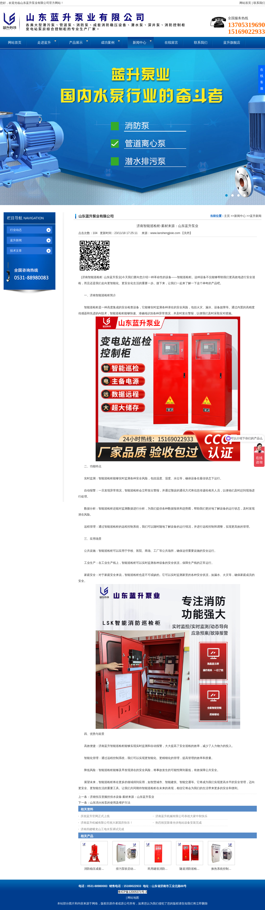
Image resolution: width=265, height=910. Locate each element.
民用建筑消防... (157, 868)
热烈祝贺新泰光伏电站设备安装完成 (178, 822)
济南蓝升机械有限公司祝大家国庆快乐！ (107, 822)
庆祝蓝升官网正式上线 (95, 816)
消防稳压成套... (94, 868)
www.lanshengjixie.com (165, 233)
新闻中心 (240, 216)
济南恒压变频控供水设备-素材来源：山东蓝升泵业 (122, 797)
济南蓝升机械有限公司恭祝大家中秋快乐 (181, 816)
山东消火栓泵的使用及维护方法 (110, 802)
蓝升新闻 (255, 216)
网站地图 (133, 897)
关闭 (187, 233)
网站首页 (245, 3)
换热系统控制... (221, 868)
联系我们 (259, 3)
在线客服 (261, 79)
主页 (227, 216)
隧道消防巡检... (189, 868)
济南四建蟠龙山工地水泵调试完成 (102, 829)
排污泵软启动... (126, 868)
